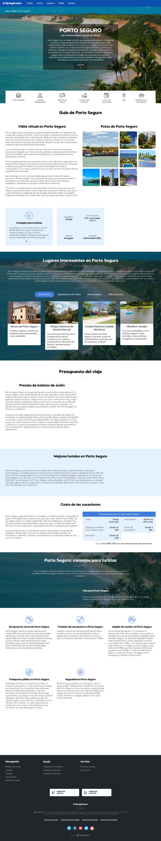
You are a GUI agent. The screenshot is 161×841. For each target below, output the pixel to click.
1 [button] (26, 241)
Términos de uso (51, 820)
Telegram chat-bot (52, 770)
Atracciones (44, 294)
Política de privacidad (70, 820)
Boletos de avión (13, 767)
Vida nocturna (115, 294)
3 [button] (31, 241)
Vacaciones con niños (69, 294)
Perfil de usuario (88, 767)
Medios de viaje (12, 780)
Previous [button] (5, 325)
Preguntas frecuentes (53, 767)
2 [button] (29, 241)
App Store (85, 770)
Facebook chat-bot (52, 773)
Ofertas (8, 770)
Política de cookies (90, 820)
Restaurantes (94, 294)
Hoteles (9, 773)
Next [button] (156, 325)
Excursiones (11, 777)
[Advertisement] (81, 737)
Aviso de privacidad (109, 820)
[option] (24, 323)
